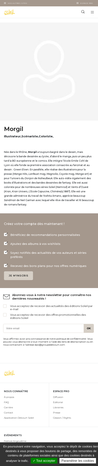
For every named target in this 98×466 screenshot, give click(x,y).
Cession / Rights (62, 417)
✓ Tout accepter (44, 460)
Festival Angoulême (15, 441)
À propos (9, 397)
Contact (8, 412)
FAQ (6, 402)
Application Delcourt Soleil (19, 417)
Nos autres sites (17, 3)
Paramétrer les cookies (77, 460)
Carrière (8, 407)
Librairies (58, 407)
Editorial (58, 402)
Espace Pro (86, 3)
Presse (56, 412)
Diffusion (58, 397)
